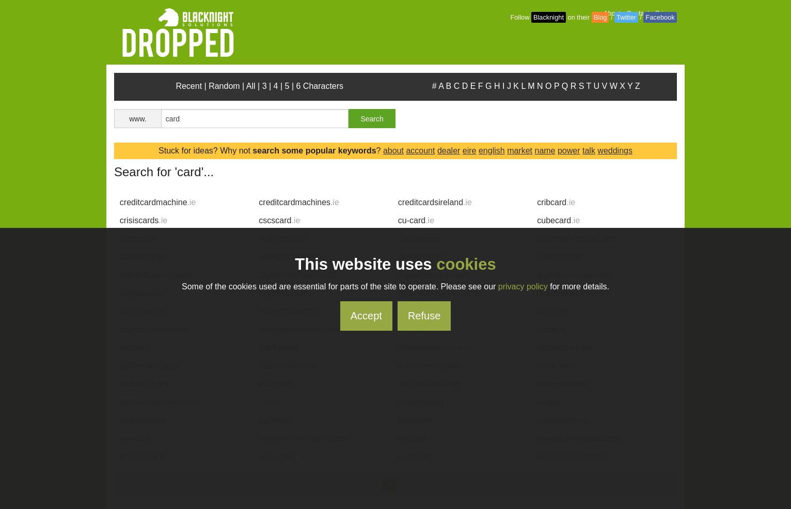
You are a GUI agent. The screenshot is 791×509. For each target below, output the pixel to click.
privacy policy (523, 286)
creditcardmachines (299, 202)
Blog (600, 17)
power (569, 150)
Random (224, 86)
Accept (366, 315)
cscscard (279, 220)
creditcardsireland (435, 202)
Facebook (659, 17)
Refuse (424, 315)
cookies (466, 264)
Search (371, 119)
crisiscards (143, 220)
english (492, 150)
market (519, 150)
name (544, 150)
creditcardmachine (158, 202)
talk (588, 150)
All (251, 86)
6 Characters (320, 86)
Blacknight (548, 17)
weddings (614, 150)
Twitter (626, 17)
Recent (189, 86)
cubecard (558, 220)
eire (470, 150)
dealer (448, 150)
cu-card (416, 220)
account (420, 150)
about (393, 150)
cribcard (556, 202)
